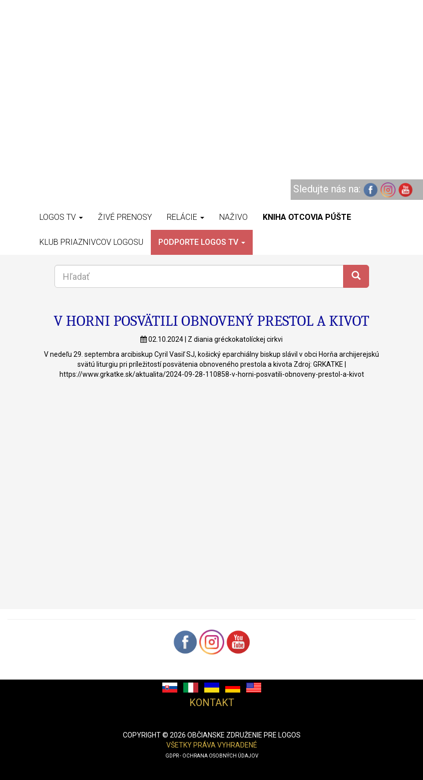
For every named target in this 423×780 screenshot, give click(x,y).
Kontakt (211, 703)
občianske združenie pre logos (244, 735)
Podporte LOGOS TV (201, 242)
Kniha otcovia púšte (307, 217)
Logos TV (61, 217)
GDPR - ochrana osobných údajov (211, 756)
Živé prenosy (125, 217)
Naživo (233, 217)
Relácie (185, 217)
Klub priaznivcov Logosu (91, 242)
